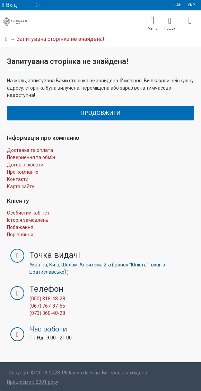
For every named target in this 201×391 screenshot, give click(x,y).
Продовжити (100, 113)
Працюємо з (21, 382)
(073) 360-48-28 (47, 313)
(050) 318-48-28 (47, 298)
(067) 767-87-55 (47, 306)
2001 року (47, 382)
